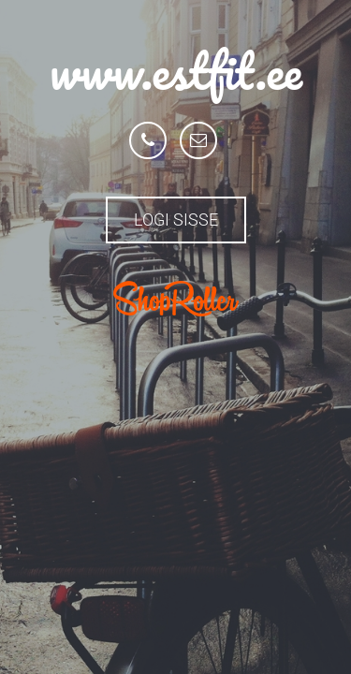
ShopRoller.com (176, 298)
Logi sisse (176, 219)
